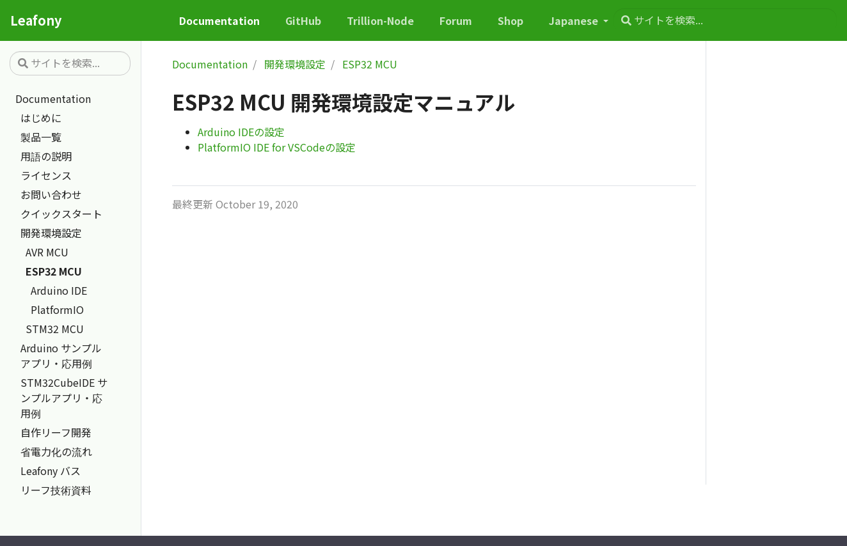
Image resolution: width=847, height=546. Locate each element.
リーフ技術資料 (55, 489)
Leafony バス (50, 470)
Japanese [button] (575, 20)
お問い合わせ (51, 194)
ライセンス (46, 175)
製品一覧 (40, 136)
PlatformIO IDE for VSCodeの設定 (277, 147)
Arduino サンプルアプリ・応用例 (61, 355)
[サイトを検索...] (725, 20)
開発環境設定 (51, 232)
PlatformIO (57, 309)
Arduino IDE (59, 290)
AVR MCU (47, 252)
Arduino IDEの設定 (241, 131)
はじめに (40, 117)
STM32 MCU (55, 328)
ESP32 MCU (54, 271)
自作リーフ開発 (55, 432)
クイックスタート (61, 213)
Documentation (53, 98)
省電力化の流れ (56, 451)
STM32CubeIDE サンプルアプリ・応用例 (63, 398)
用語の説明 (46, 156)
